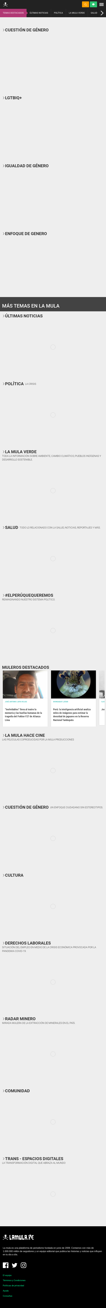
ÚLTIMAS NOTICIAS (39, 13)
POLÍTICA (58, 13)
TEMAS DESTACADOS (13, 13)
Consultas (7, 1296)
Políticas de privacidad (13, 1285)
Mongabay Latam (60, 702)
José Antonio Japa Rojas (16, 702)
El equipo (7, 1275)
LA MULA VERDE (77, 13)
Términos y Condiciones (14, 1280)
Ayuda (6, 1290)
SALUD (94, 13)
